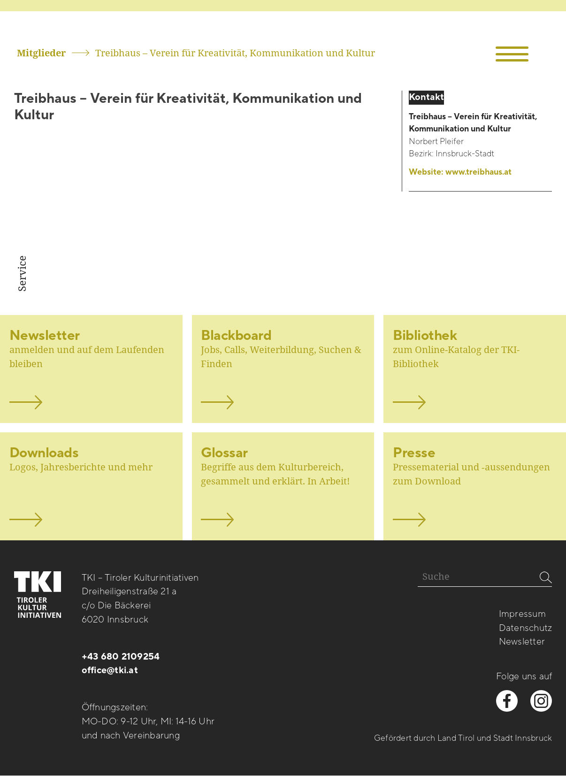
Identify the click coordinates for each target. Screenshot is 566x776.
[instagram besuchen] (541, 701)
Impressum (522, 614)
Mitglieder (41, 52)
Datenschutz (525, 628)
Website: (460, 172)
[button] (512, 54)
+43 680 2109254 (121, 657)
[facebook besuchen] (507, 701)
